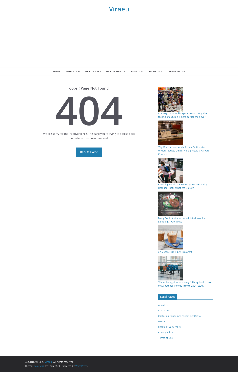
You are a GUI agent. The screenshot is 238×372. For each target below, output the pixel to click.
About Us (154, 71)
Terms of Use (177, 71)
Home (56, 71)
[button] (161, 71)
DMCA (161, 321)
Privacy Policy (165, 332)
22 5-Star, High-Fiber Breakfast (175, 251)
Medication (73, 71)
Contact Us (164, 310)
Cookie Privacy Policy (169, 326)
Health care (93, 71)
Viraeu (119, 8)
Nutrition (137, 71)
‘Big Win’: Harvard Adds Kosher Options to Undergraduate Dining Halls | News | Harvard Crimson (184, 151)
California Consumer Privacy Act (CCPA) (179, 316)
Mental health (115, 71)
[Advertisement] (119, 43)
